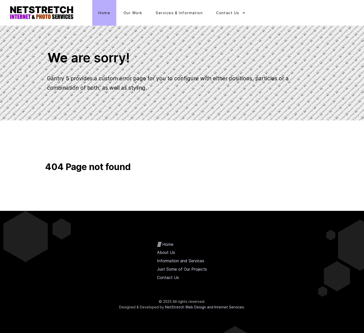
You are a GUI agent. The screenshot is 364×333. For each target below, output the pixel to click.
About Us (166, 252)
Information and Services (180, 260)
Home (167, 244)
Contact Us (168, 277)
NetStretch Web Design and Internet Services (204, 307)
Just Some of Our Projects (182, 269)
